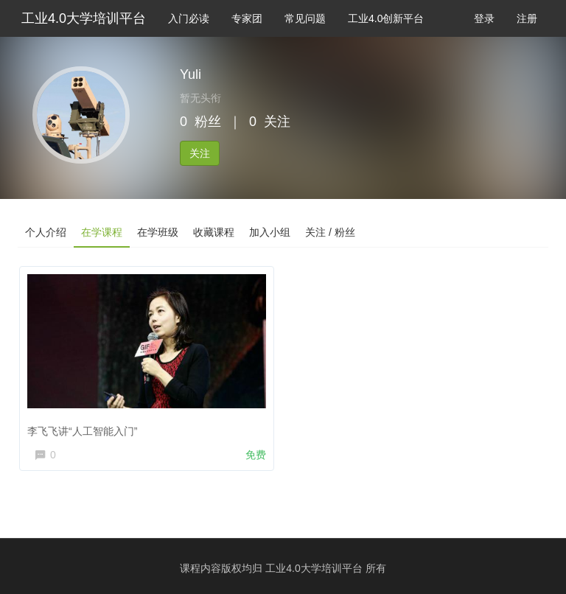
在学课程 (101, 232)
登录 (484, 18)
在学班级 (157, 232)
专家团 (246, 18)
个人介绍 (45, 232)
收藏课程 (213, 232)
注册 (527, 18)
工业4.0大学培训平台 (83, 18)
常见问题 (305, 18)
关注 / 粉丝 (330, 232)
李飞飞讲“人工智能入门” (82, 431)
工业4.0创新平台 (386, 18)
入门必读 (188, 18)
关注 (199, 153)
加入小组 (269, 232)
